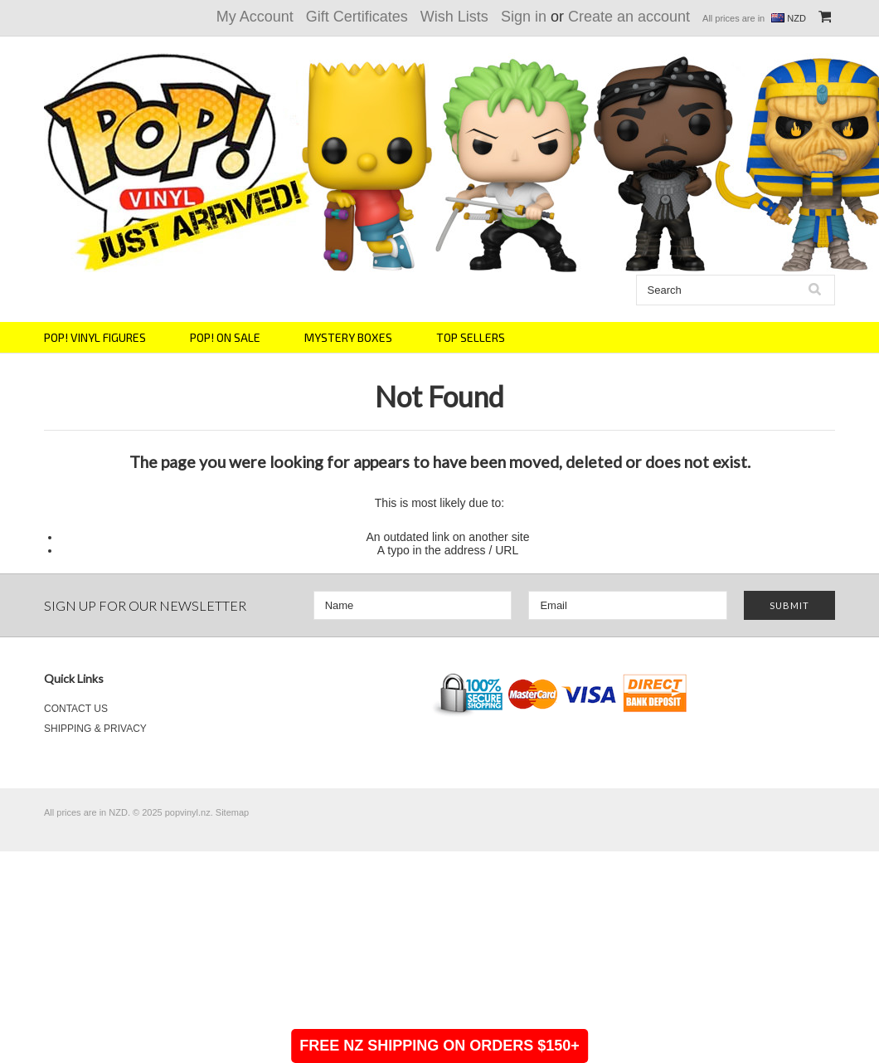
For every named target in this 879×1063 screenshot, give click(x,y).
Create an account (629, 16)
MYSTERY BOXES (348, 337)
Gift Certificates (357, 16)
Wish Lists (454, 16)
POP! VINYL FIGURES (95, 337)
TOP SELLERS (470, 337)
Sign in (523, 16)
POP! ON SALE (225, 337)
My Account (255, 16)
